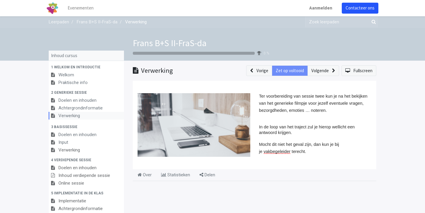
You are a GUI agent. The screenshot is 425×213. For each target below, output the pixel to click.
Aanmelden (318, 8)
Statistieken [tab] (175, 175)
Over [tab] (145, 175)
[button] (86, 67)
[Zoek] (372, 22)
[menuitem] (82, 8)
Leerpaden (59, 22)
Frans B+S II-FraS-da (170, 43)
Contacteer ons (358, 8)
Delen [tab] (207, 175)
